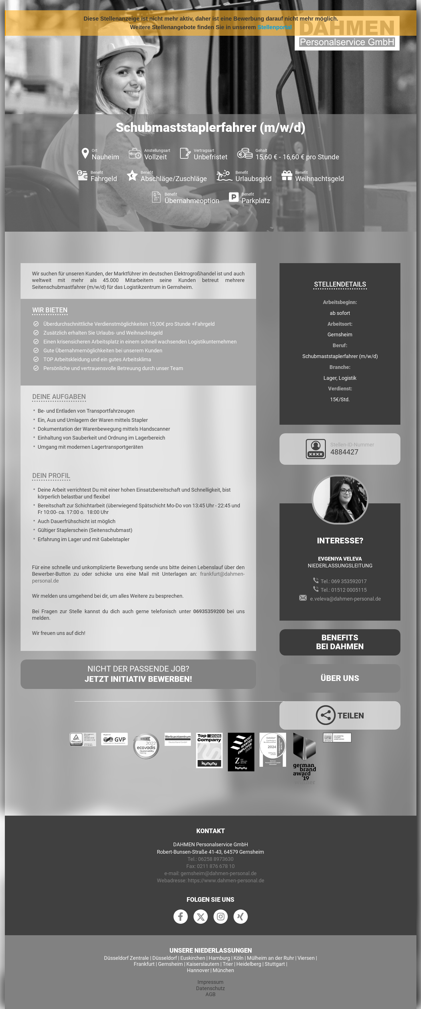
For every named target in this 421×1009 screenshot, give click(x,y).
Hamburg (219, 958)
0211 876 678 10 (216, 866)
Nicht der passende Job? (138, 674)
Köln (239, 958)
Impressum (210, 982)
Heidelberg (248, 964)
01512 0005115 (349, 590)
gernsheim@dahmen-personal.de (219, 873)
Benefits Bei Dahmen (340, 642)
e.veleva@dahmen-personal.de (345, 599)
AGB (210, 994)
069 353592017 (349, 581)
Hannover (198, 970)
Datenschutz (210, 988)
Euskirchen (192, 958)
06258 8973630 (216, 859)
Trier (228, 964)
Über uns (340, 678)
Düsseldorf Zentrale (126, 958)
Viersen (306, 958)
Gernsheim (170, 964)
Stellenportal (275, 27)
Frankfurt (144, 964)
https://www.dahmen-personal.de (226, 880)
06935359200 (209, 611)
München (223, 970)
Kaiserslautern (202, 964)
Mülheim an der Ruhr (270, 958)
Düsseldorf (164, 958)
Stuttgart (275, 964)
